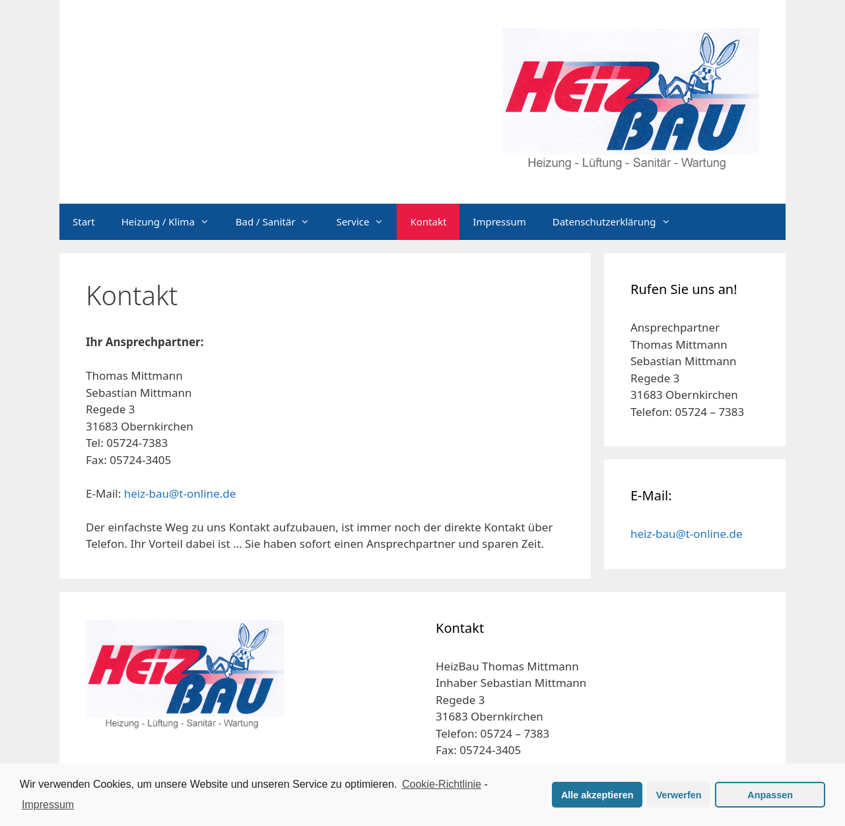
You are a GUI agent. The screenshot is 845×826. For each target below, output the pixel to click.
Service (366, 222)
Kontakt (428, 221)
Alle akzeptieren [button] (597, 795)
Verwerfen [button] (679, 795)
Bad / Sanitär (279, 222)
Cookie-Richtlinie (441, 784)
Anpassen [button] (770, 795)
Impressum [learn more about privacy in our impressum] (48, 804)
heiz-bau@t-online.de (180, 493)
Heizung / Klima (171, 222)
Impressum (499, 221)
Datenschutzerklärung (618, 222)
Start (84, 221)
